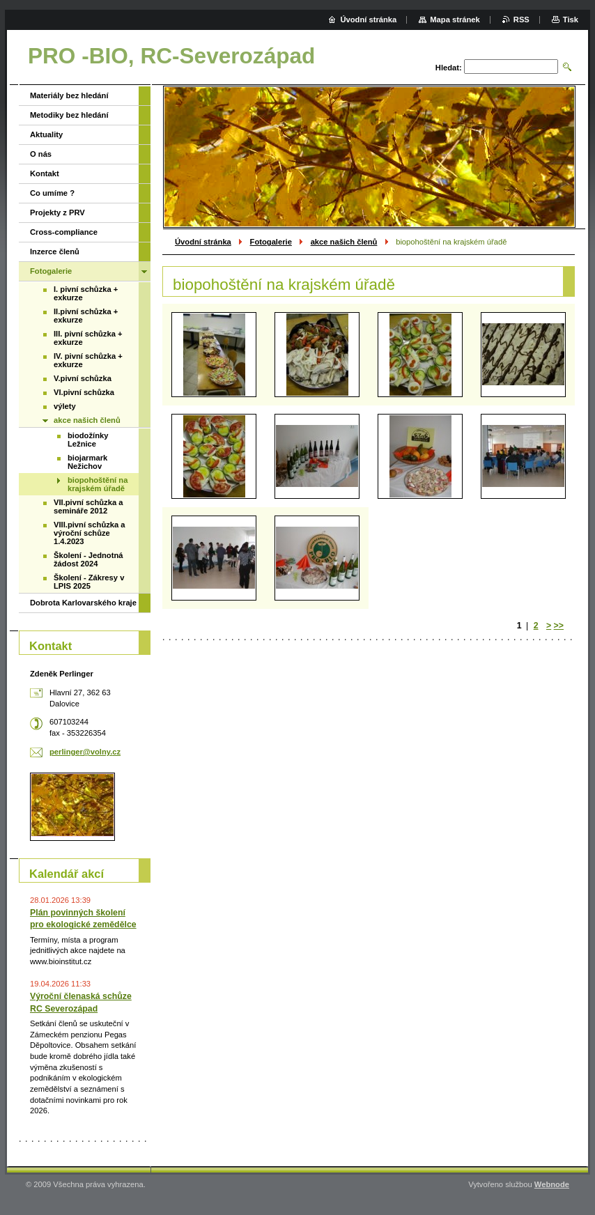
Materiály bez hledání (69, 95)
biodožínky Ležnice (88, 439)
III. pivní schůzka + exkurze (88, 338)
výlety (65, 406)
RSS (521, 19)
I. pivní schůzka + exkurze (86, 293)
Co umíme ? (52, 193)
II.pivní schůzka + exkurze (86, 315)
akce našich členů (344, 242)
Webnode (551, 1184)
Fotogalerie (271, 242)
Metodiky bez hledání (69, 115)
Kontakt (44, 173)
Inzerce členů (54, 251)
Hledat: (448, 67)
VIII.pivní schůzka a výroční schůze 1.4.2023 (89, 532)
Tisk (570, 19)
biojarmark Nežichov (87, 462)
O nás (41, 154)
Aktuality (46, 134)
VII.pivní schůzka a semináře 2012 (88, 506)
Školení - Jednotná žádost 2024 (88, 559)
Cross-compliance (64, 232)
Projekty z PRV (57, 212)
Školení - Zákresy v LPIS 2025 (89, 581)
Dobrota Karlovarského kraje (83, 602)
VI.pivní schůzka (84, 392)
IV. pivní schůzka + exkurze (88, 360)
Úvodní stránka (203, 242)
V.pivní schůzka (82, 378)
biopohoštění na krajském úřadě (98, 484)
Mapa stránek (455, 19)
